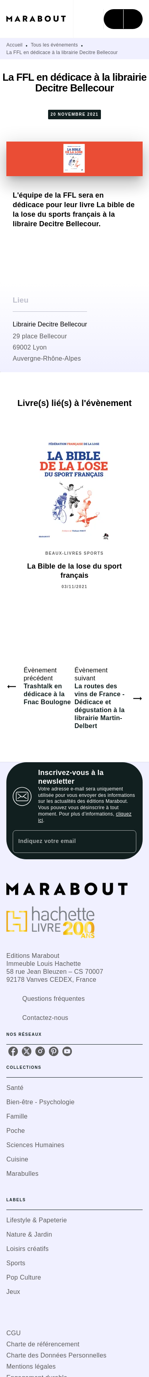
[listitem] (13, 1051)
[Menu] (123, 19)
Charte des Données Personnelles (56, 1355)
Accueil (14, 45)
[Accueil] (39, 19)
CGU (13, 1333)
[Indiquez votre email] (64, 841)
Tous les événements (54, 45)
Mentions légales (31, 1366)
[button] (74, 1088)
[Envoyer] (126, 841)
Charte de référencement (42, 1344)
